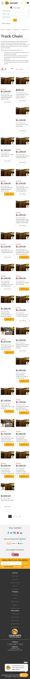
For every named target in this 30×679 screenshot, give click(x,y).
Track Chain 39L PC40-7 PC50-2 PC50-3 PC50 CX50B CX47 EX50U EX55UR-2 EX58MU (22, 191)
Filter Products (6, 23)
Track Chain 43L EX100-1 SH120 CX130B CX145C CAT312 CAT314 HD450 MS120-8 (7, 349)
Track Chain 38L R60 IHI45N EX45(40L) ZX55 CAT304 (6, 189)
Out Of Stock (7, 102)
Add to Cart (9, 194)
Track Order (15, 579)
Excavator (15, 595)
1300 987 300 (15, 644)
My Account (15, 576)
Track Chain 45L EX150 (7, 500)
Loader (15, 598)
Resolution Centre (15, 582)
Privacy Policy (26, 566)
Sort (12, 68)
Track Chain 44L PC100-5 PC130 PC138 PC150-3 (7, 406)
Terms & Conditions (17, 566)
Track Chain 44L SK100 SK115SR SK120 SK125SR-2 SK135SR (22, 408)
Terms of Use (15, 614)
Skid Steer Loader (15, 608)
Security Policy (15, 627)
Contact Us (15, 589)
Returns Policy (15, 620)
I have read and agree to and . (15, 566)
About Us (15, 586)
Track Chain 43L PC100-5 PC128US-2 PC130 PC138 (22, 376)
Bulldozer (15, 605)
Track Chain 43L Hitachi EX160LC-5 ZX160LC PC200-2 (22, 346)
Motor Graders (15, 601)
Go (15, 20)
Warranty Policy (15, 624)
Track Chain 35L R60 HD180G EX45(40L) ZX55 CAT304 (6, 97)
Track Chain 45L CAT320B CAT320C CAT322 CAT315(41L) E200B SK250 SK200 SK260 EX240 (22, 442)
